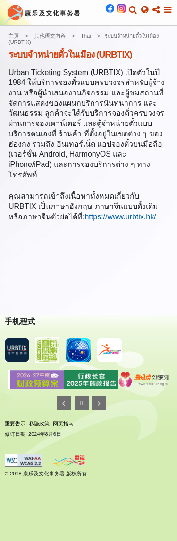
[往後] (99, 403)
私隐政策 (39, 423)
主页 (13, 36)
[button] (133, 10)
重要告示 (15, 423)
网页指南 (63, 423)
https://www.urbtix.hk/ (120, 217)
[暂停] (82, 403)
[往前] (64, 403)
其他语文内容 (50, 36)
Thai (86, 36)
